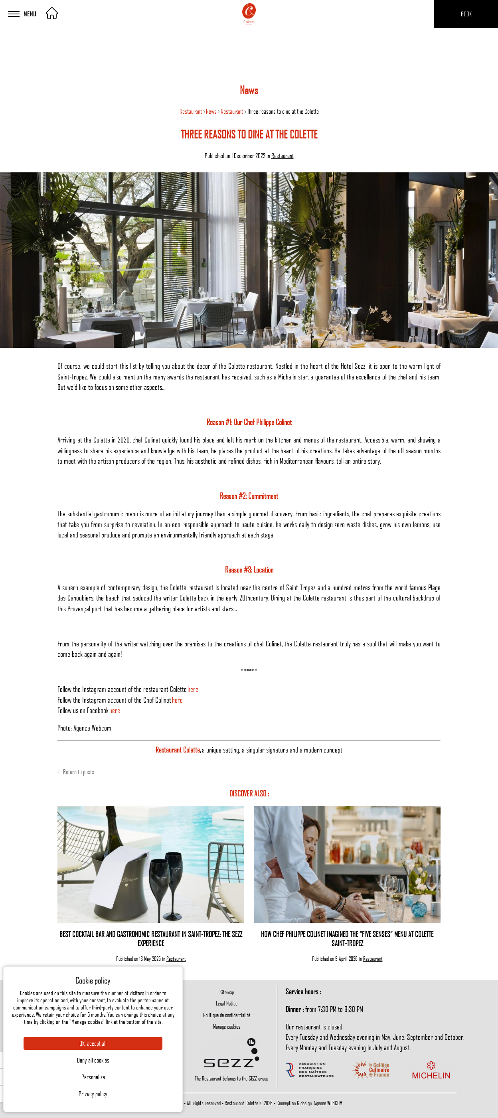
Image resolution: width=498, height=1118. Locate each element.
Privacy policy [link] (93, 1094)
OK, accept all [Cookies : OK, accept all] (93, 1043)
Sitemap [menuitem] (226, 992)
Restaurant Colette (178, 749)
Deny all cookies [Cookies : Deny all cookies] (93, 1060)
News (212, 111)
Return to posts (75, 772)
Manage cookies (226, 1026)
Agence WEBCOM (328, 1102)
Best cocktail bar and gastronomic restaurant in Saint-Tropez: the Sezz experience (150, 938)
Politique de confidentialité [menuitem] (226, 1014)
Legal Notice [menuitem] (226, 1003)
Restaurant (191, 111)
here (193, 688)
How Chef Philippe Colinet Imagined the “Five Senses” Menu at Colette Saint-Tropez (347, 938)
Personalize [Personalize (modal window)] (93, 1077)
